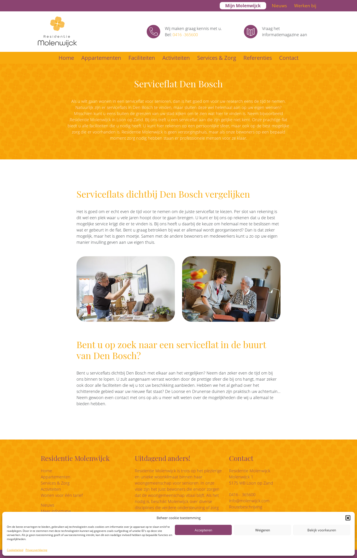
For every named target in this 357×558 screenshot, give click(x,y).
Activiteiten (176, 57)
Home (66, 57)
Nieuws (279, 6)
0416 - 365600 (242, 494)
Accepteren (203, 530)
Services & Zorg (216, 57)
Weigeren (262, 530)
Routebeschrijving (245, 507)
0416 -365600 (185, 34)
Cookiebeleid (15, 550)
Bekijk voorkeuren (321, 530)
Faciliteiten (141, 57)
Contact (288, 57)
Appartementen (101, 57)
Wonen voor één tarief (62, 495)
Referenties (257, 57)
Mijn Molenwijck (243, 6)
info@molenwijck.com (249, 500)
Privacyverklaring (36, 550)
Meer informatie (56, 511)
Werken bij (305, 6)
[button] (348, 517)
